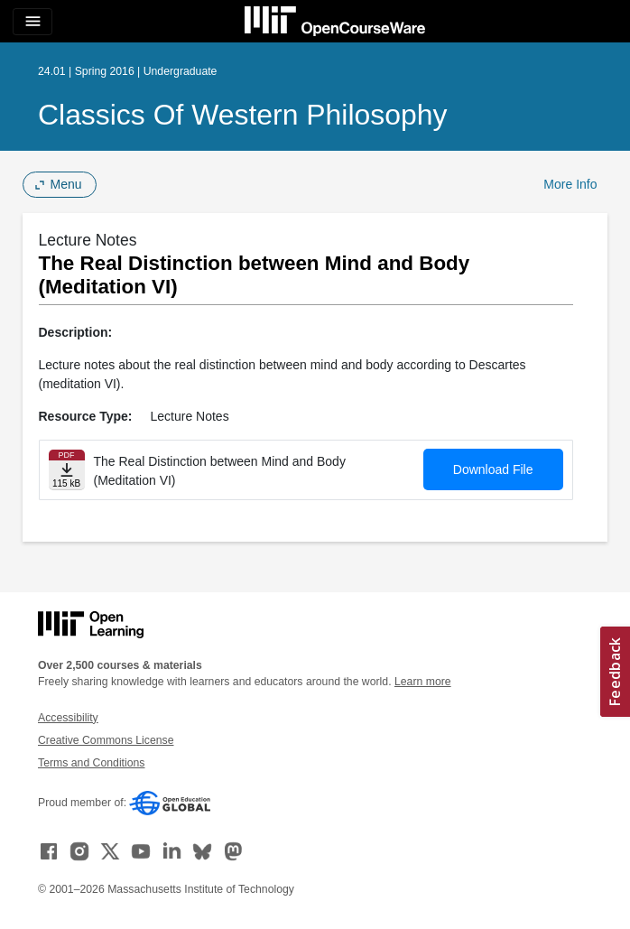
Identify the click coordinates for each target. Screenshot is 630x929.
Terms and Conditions (91, 763)
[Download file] (67, 470)
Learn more (422, 681)
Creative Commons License (105, 740)
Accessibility (68, 717)
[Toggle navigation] (32, 21)
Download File (493, 469)
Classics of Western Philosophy (242, 114)
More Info (570, 184)
